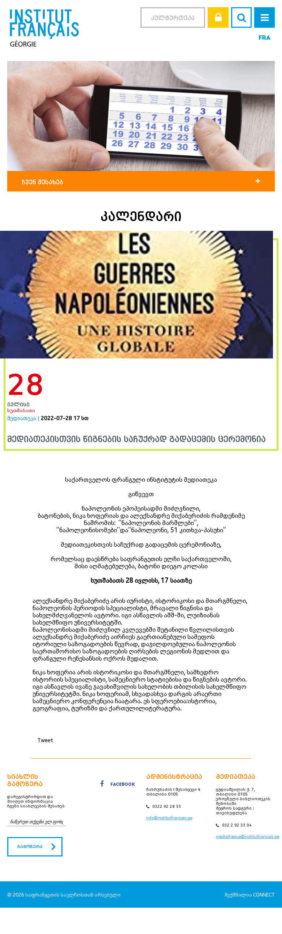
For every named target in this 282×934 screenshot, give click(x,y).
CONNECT (264, 894)
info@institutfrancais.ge (169, 817)
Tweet (45, 740)
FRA (264, 38)
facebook (117, 785)
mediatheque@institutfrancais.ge (247, 836)
